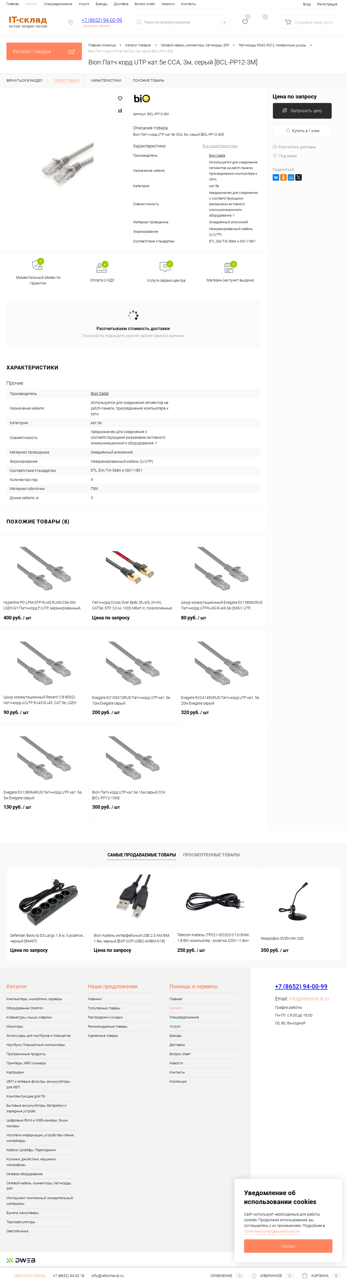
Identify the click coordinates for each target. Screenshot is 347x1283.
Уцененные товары (103, 1036)
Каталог (31, 4)
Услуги (84, 4)
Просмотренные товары (211, 854)
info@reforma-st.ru (309, 998)
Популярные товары (104, 1008)
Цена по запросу (133, 621)
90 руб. (44, 715)
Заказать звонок (96, 26)
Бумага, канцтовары (22, 1213)
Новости (168, 4)
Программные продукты (26, 1054)
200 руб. (133, 715)
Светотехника (17, 1231)
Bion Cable (217, 155)
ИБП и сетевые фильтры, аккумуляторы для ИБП (38, 1084)
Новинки (95, 999)
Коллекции (178, 1081)
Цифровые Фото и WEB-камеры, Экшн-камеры (37, 1123)
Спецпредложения (58, 4)
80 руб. (221, 621)
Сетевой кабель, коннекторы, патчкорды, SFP (39, 1186)
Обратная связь (26, 1276)
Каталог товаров (44, 51)
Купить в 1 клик (303, 130)
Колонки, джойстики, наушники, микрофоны (31, 1162)
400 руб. (44, 621)
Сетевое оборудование (24, 1174)
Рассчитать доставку (294, 147)
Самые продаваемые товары (141, 854)
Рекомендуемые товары (107, 1026)
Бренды (101, 4)
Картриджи (15, 1072)
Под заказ (285, 156)
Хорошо (288, 1246)
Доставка (121, 4)
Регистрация (327, 4)
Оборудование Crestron (24, 1008)
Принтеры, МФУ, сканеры (26, 1063)
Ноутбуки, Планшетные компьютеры (35, 1045)
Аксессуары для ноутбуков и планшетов (38, 1036)
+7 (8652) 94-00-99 (102, 20)
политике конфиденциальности (272, 1231)
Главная (12, 4)
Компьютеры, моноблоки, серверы (34, 999)
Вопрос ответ (145, 4)
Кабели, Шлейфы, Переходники (31, 1150)
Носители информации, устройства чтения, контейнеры (40, 1138)
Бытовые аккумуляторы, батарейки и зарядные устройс (36, 1108)
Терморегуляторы (20, 1222)
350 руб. (275, 950)
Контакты (188, 4)
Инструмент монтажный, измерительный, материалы (39, 1201)
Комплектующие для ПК (25, 1096)
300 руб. (133, 810)
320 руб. (221, 715)
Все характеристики (220, 146)
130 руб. (44, 810)
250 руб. (191, 950)
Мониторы (14, 1026)
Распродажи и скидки (105, 1017)
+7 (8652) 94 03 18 (68, 1276)
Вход (307, 4)
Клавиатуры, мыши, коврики (29, 1017)
